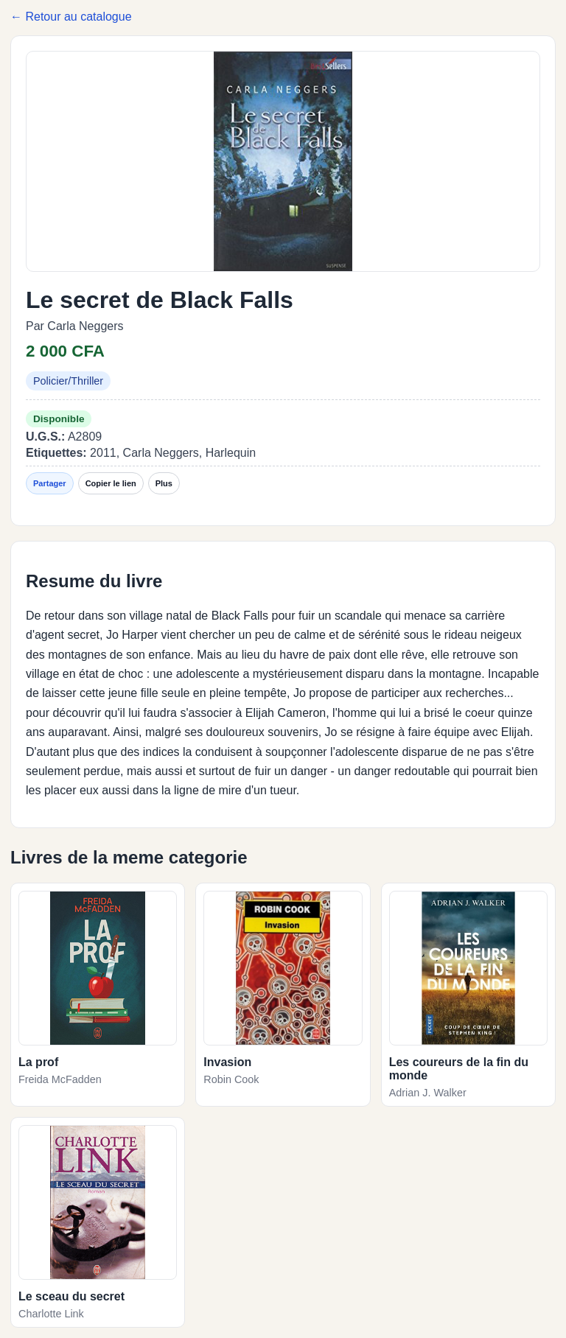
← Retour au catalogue (71, 16)
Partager (49, 483)
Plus (164, 483)
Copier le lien (110, 483)
